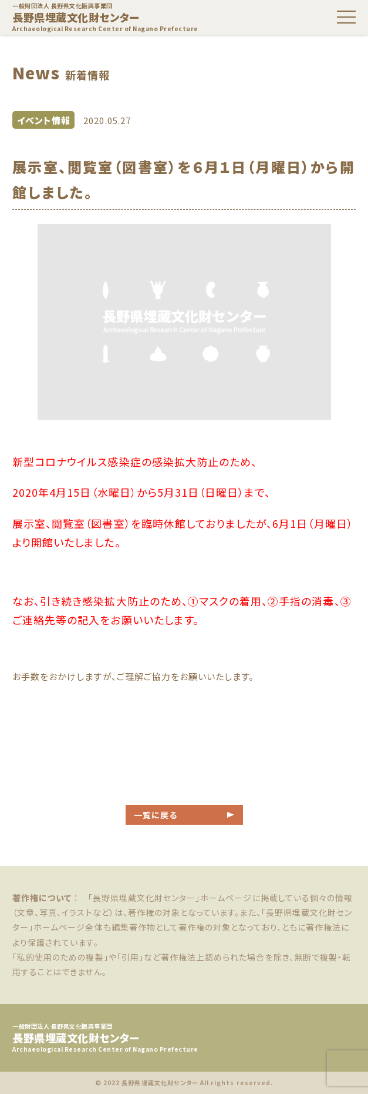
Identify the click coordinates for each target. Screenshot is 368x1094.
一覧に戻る (155, 815)
